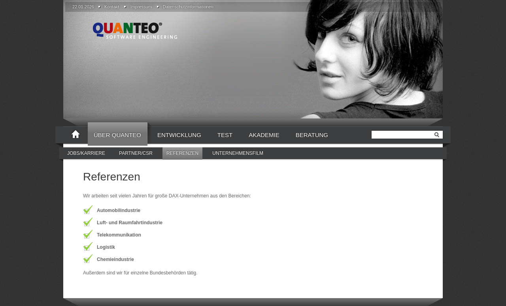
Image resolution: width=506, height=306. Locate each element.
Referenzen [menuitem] (182, 153)
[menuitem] (110, 6)
